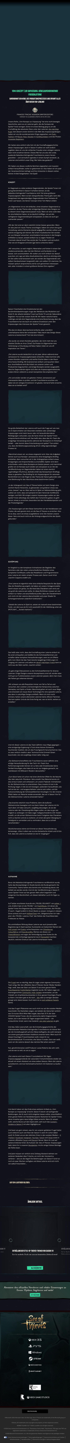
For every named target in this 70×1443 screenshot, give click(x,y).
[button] (35, 1411)
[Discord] (51, 1183)
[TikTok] (55, 1183)
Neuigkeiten (32, 1145)
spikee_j (57, 903)
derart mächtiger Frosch (45, 662)
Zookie (23, 929)
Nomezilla (44, 937)
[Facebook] (32, 1183)
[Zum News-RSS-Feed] (58, 1171)
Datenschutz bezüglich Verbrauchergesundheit (46, 1439)
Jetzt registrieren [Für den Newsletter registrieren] (35, 1295)
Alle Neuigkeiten (35, 1268)
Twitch (41, 1138)
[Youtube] (45, 1183)
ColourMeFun (13, 932)
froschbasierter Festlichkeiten (19, 990)
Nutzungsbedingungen (35, 1437)
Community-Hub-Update (32, 992)
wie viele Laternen (46, 1021)
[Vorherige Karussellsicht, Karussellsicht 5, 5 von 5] (10, 1240)
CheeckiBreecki (14, 934)
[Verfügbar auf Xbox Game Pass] (35, 1365)
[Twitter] (36, 1183)
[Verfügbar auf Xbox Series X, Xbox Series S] (35, 1340)
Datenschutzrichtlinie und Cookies (54, 1437)
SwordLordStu (27, 932)
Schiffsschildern (42, 137)
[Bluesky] (58, 1183)
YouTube (35, 1138)
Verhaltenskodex (15, 1439)
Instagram (27, 1138)
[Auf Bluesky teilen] (12, 1171)
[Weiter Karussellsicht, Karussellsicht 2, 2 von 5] (59, 1240)
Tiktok (50, 1138)
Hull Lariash (12, 929)
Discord (35, 1140)
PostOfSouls (42, 906)
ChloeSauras (48, 929)
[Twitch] (40, 1183)
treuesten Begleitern (16, 139)
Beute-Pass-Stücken (26, 137)
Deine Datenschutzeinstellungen (17, 1437)
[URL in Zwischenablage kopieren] (27, 1171)
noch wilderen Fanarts (50, 1000)
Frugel (13, 982)
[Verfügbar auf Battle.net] (35, 1371)
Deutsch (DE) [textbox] (32, 1411)
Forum (25, 1140)
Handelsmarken (26, 1439)
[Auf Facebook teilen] (19, 1171)
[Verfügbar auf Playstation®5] (35, 1346)
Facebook (19, 1138)
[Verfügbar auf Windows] (35, 1352)
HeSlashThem (32, 913)
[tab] (30, 1274)
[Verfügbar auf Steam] (35, 1359)
